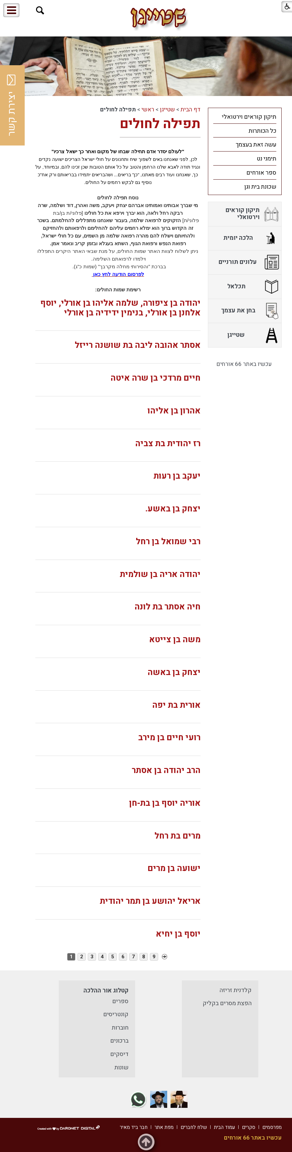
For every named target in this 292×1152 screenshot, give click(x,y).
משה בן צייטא (175, 640)
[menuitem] (245, 117)
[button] (40, 10)
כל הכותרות (262, 130)
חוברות (120, 1027)
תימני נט (266, 158)
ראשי (147, 109)
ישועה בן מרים (174, 868)
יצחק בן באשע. (173, 509)
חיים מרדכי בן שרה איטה (155, 378)
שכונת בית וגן (260, 186)
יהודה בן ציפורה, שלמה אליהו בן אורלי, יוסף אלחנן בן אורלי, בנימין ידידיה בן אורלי (120, 308)
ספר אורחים (261, 172)
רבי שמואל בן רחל (168, 542)
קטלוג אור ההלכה (105, 990)
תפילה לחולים (160, 124)
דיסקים (119, 1054)
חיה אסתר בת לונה (167, 607)
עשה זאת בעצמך (256, 144)
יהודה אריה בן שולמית (160, 574)
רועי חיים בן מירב (169, 738)
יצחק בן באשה (174, 672)
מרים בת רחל (178, 836)
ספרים (120, 1001)
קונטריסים (115, 1014)
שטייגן (167, 109)
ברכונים (119, 1040)
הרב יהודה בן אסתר (166, 770)
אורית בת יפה (176, 705)
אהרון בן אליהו (174, 411)
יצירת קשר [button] (11, 105)
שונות (121, 1067)
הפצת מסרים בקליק (227, 1003)
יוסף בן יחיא (178, 934)
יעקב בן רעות (177, 476)
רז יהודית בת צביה (168, 444)
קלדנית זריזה (236, 990)
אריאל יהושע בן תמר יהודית (150, 901)
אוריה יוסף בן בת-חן (165, 803)
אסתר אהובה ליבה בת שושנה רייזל (138, 345)
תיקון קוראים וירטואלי (249, 116)
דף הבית (191, 109)
